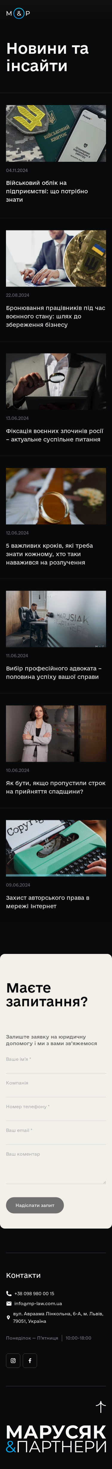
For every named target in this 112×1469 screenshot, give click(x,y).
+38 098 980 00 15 (34, 1293)
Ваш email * (19, 1142)
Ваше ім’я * (18, 1071)
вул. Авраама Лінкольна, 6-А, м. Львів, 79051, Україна (58, 1317)
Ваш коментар (23, 1166)
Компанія (17, 1095)
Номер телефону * (28, 1119)
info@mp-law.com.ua (38, 1303)
